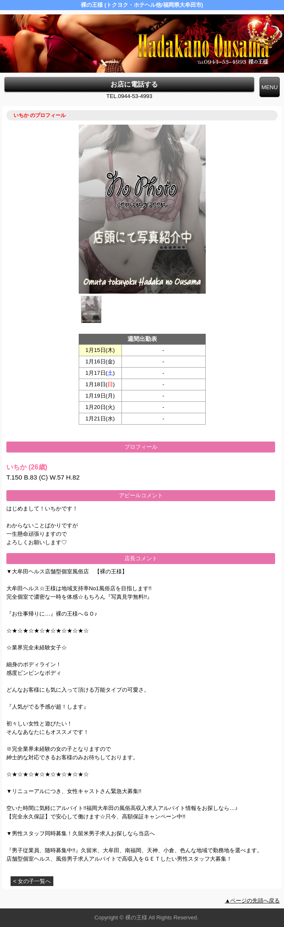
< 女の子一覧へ (32, 881)
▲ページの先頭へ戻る (252, 900)
